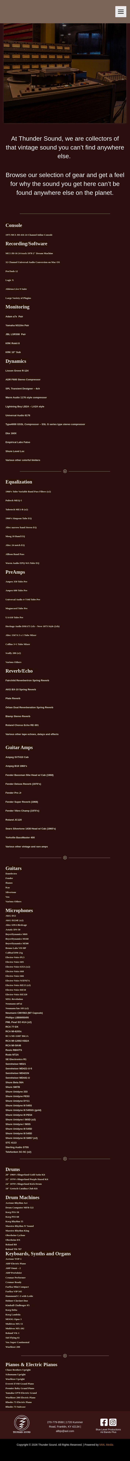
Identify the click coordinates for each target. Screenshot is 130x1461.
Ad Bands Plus (108, 1432)
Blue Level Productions (108, 1429)
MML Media (106, 1444)
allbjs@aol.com (65, 1431)
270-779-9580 (55, 1422)
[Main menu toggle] (120, 11)
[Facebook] (104, 1422)
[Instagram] (113, 1422)
